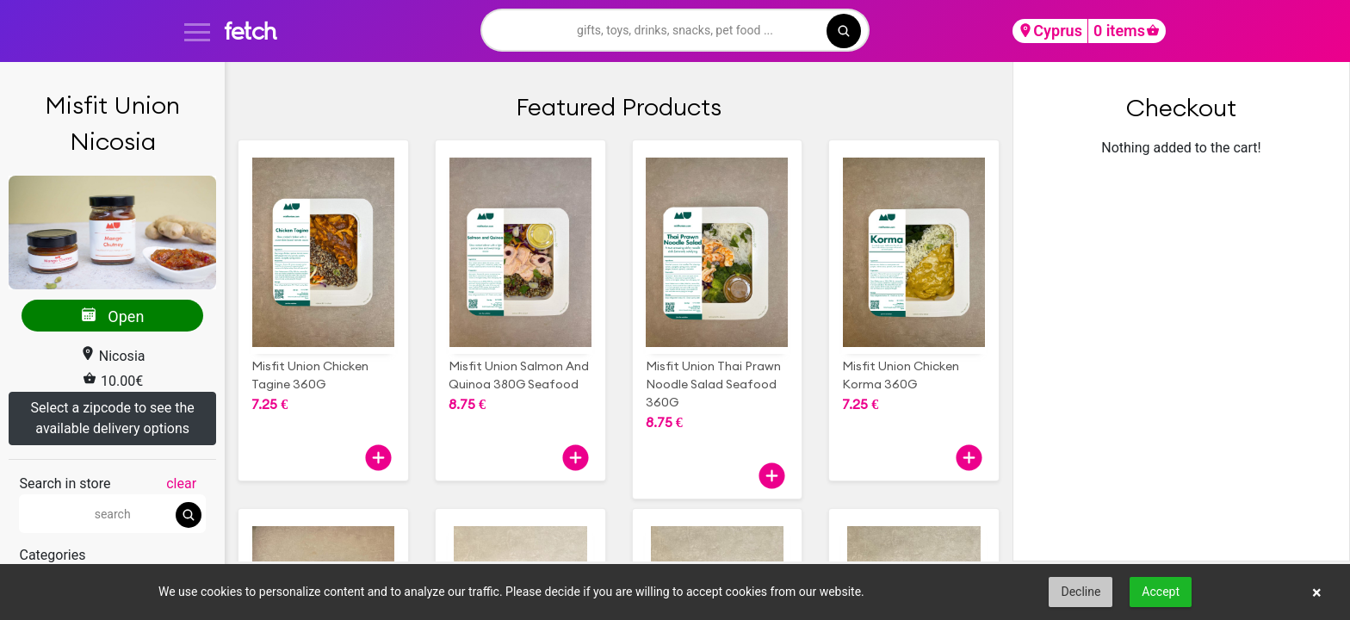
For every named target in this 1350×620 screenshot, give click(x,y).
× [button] (1317, 592)
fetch (250, 30)
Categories (52, 555)
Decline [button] (1080, 591)
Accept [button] (1161, 591)
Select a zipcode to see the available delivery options (113, 418)
